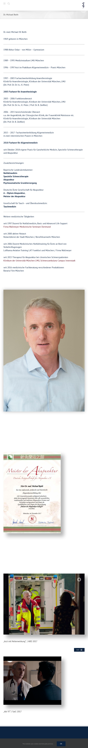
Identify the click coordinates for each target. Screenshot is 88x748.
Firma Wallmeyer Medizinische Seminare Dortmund (27, 226)
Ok (61, 744)
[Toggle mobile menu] (4, 3)
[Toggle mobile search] (9, 3)
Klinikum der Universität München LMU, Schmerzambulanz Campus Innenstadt (39, 260)
